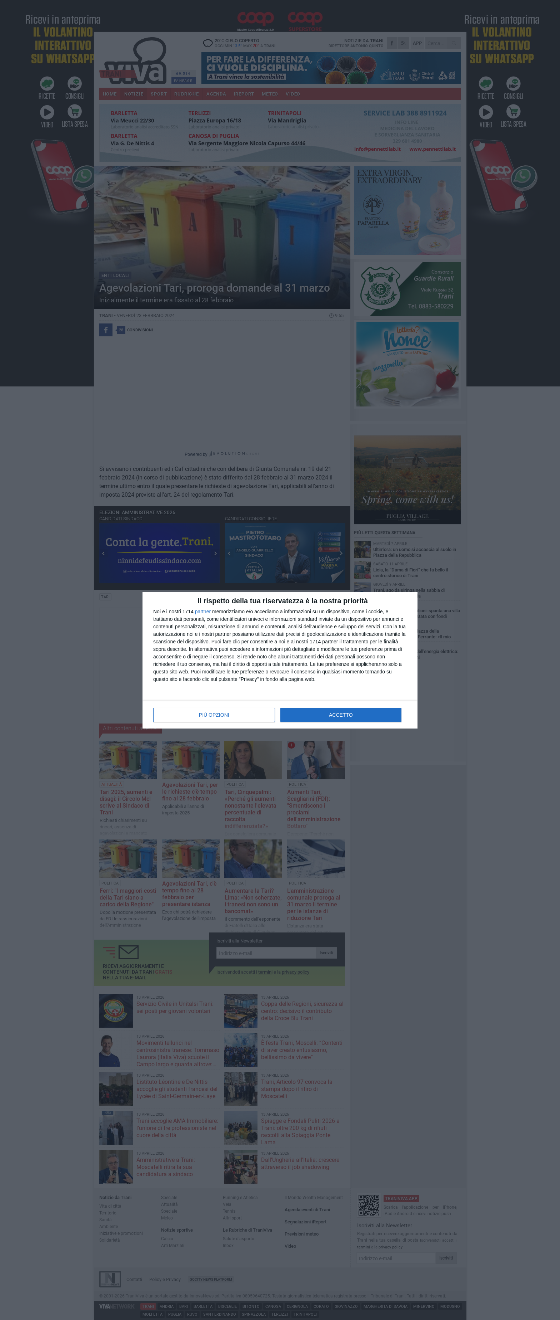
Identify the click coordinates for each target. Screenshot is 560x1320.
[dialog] (280, 660)
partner (203, 611)
